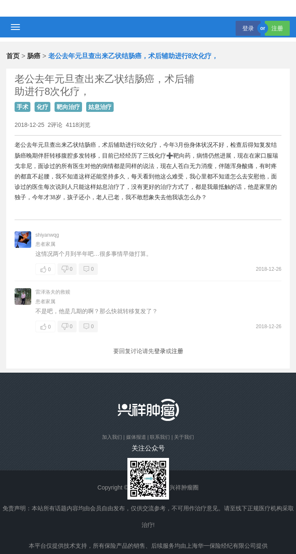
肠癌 (33, 55)
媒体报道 (136, 437)
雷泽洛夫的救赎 (52, 292)
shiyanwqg (47, 235)
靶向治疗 (68, 107)
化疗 (42, 107)
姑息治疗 (100, 107)
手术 (22, 107)
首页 (13, 55)
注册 (277, 28)
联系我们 (160, 437)
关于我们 (184, 437)
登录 (248, 28)
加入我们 (112, 437)
